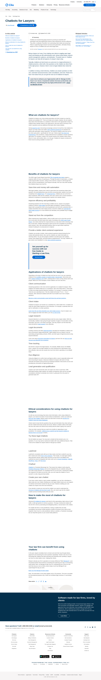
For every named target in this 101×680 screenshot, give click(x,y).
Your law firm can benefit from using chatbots (13, 49)
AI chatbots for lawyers (40, 501)
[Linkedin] (90, 627)
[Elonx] (87, 627)
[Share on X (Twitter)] (43, 581)
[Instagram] (95, 627)
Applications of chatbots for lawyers (13, 40)
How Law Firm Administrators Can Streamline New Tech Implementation (84, 39)
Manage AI (40, 49)
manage (88, 605)
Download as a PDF (11, 52)
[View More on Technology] (84, 46)
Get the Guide (39, 257)
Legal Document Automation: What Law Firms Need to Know (85, 36)
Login (94, 1)
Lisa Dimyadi (11, 25)
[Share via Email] (36, 581)
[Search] (94, 10)
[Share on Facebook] (41, 581)
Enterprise (49, 5)
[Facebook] (85, 627)
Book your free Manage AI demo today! (39, 570)
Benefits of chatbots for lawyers (12, 37)
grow (59, 607)
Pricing (55, 5)
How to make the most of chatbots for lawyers (13, 46)
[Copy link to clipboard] (39, 581)
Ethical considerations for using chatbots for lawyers (15, 43)
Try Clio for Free (89, 4)
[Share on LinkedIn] (46, 581)
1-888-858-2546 (26, 626)
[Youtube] (92, 627)
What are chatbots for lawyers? (12, 35)
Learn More (64, 616)
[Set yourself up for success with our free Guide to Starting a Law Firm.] (61, 255)
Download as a (27, 25)
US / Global (87, 1)
